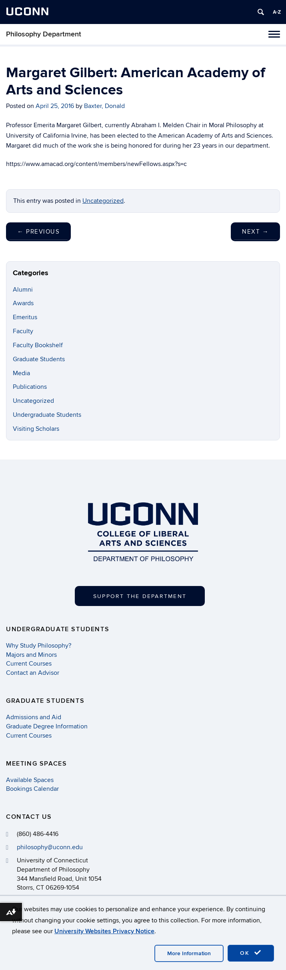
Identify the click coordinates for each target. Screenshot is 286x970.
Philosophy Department (43, 34)
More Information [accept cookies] (189, 953)
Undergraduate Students (47, 415)
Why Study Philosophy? (38, 646)
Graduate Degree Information (47, 726)
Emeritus (25, 317)
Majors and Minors (31, 655)
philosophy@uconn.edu (50, 847)
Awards (23, 303)
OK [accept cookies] (251, 952)
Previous (38, 231)
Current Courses (29, 664)
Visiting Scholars (36, 429)
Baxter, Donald (104, 106)
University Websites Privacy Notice (104, 931)
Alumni (23, 290)
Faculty (23, 331)
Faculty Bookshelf (38, 345)
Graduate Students (39, 359)
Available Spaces (30, 780)
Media (21, 373)
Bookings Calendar (32, 789)
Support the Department (139, 596)
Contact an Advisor (32, 673)
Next (255, 231)
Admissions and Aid (33, 717)
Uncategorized (103, 201)
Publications (30, 387)
